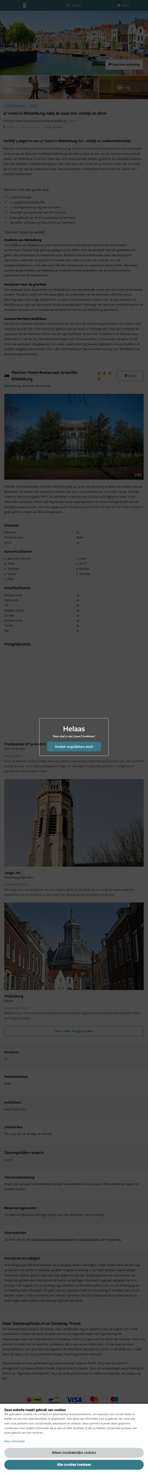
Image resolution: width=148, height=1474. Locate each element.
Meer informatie (14, 1441)
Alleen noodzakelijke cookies (74, 1453)
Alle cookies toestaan (74, 1465)
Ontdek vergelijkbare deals (74, 746)
